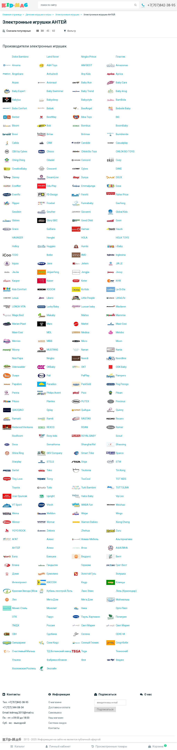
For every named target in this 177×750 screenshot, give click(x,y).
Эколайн (47, 668)
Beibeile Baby (118, 108)
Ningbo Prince (84, 56)
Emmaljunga (83, 186)
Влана (11, 565)
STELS (45, 461)
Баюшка (46, 556)
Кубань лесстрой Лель (54, 591)
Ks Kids (80, 289)
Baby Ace (82, 82)
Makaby (46, 315)
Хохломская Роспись (19, 668)
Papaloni (12, 384)
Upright (46, 496)
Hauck (114, 229)
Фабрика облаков (52, 660)
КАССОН (46, 582)
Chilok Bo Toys (84, 151)
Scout (114, 436)
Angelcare (13, 74)
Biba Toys (82, 117)
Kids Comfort (14, 289)
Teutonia (81, 470)
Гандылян (47, 565)
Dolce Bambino (16, 56)
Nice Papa (13, 358)
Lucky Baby (48, 306)
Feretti (80, 194)
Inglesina (115, 255)
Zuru (113, 530)
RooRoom (13, 436)
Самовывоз (55, 712)
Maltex (80, 315)
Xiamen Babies (85, 522)
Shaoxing (116, 444)
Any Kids (81, 74)
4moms (12, 65)
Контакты (53, 728)
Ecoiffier (12, 186)
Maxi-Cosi (116, 324)
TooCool (81, 479)
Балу (10, 556)
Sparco (115, 453)
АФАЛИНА (117, 548)
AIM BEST (82, 65)
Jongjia (80, 272)
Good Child (82, 220)
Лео (10, 599)
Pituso (11, 401)
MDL (44, 332)
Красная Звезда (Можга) (20, 591)
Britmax (81, 134)
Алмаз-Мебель (85, 539)
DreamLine (48, 177)
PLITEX (80, 401)
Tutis (44, 487)
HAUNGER (13, 237)
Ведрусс (81, 556)
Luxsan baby (83, 306)
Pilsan (114, 392)
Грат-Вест (116, 565)
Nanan (80, 349)
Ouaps (11, 375)
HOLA (79, 237)
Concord (81, 160)
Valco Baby (82, 496)
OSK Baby (116, 367)
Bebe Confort (15, 108)
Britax (45, 134)
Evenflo (11, 194)
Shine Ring (13, 453)
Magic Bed (13, 315)
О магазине (55, 702)
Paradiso (46, 384)
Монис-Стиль (15, 608)
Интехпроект (15, 582)
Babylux (12, 99)
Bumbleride (117, 134)
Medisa (80, 332)
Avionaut (47, 82)
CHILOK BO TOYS (120, 151)
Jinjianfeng (48, 272)
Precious (115, 401)
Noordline (116, 358)
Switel (11, 470)
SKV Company (49, 453)
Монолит (47, 608)
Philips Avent (49, 392)
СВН (10, 634)
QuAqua (81, 410)
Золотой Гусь (84, 573)
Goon (114, 220)
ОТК (10, 616)
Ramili (45, 418)
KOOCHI (46, 289)
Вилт (113, 556)
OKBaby (46, 367)
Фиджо (115, 660)
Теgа (79, 651)
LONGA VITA (14, 306)
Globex (11, 220)
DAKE (114, 168)
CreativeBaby (15, 168)
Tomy (45, 479)
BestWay (46, 117)
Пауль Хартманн (86, 616)
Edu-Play (46, 186)
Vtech (45, 504)
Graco (10, 229)
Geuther (46, 211)
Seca (10, 444)
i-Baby (114, 246)
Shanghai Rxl (83, 444)
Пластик (115, 56)
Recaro (115, 418)
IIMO (79, 255)
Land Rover (48, 56)
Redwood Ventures (18, 427)
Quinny (114, 410)
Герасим (81, 565)
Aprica (114, 74)
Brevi (10, 134)
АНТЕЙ (11, 548)
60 (53, 30)
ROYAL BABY (84, 436)
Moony (11, 349)
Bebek (45, 108)
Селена (81, 634)
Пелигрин (116, 616)
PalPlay (80, 375)
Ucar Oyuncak (15, 496)
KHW (113, 280)
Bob (44, 125)
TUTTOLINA (117, 487)
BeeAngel (82, 108)
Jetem (80, 263)
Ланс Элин (82, 591)
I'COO (10, 255)
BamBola (116, 99)
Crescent (47, 168)
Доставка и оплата (59, 707)
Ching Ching (14, 160)
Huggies (46, 246)
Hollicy (11, 246)
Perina (11, 392)
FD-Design (47, 194)
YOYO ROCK (14, 530)
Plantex (46, 401)
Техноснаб (117, 651)
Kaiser (45, 280)
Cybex (80, 168)
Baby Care (116, 82)
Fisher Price (117, 194)
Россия (46, 625)
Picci (79, 392)
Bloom (11, 125)
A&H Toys (47, 65)
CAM (44, 143)
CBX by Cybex (15, 151)
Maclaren (116, 306)
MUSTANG (47, 349)
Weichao (115, 504)
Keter (79, 280)
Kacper (11, 280)
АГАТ (10, 539)
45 (47, 30)
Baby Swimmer (50, 91)
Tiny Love (12, 479)
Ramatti (12, 418)
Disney (11, 177)
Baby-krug (116, 91)
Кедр (79, 582)
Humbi (80, 246)
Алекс (45, 539)
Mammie (116, 315)
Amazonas (117, 65)
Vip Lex (115, 496)
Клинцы (115, 582)
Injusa (10, 263)
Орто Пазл (116, 608)
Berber (11, 117)
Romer (114, 427)
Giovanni (81, 211)
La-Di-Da (115, 289)
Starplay (12, 461)
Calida (11, 143)
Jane (44, 263)
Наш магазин (55, 717)
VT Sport (12, 504)
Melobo (115, 332)
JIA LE (114, 263)
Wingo (114, 513)
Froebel (46, 203)
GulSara (46, 229)
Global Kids (117, 211)
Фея (79, 660)
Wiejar (80, 513)
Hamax (80, 229)
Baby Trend (83, 91)
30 (42, 30)
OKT (79, 367)
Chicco (45, 151)
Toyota (11, 487)
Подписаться (105, 709)
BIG (112, 117)
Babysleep (47, 99)
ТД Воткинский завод (54, 651)
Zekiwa (46, 530)
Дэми (11, 573)
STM (113, 461)
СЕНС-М (115, 634)
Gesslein (12, 211)
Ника (79, 608)
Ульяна (12, 660)
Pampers (116, 375)
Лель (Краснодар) (121, 591)
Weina (11, 513)
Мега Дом (47, 599)
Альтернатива (119, 539)
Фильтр (71, 30)
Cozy (113, 160)
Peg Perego (117, 384)
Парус (45, 616)
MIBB (44, 341)
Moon (114, 341)
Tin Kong (115, 470)
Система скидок (57, 723)
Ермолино (47, 573)
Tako (44, 470)
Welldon (46, 513)
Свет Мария (83, 625)
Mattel (80, 324)
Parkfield (81, 384)
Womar (46, 522)
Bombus (81, 125)
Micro (79, 341)
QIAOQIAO (13, 410)
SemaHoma (48, 444)
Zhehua (81, 530)
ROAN (80, 427)
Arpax (11, 82)
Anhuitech (47, 74)
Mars (44, 324)
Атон (79, 548)
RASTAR (81, 418)
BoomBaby (117, 125)
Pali (44, 375)
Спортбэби (117, 642)
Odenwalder (14, 367)
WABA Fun (82, 504)
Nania (114, 349)
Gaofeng (115, 203)
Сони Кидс (48, 642)
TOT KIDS (116, 479)
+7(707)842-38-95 (161, 5)
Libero (45, 298)
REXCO (45, 427)
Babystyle (82, 99)
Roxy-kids (47, 436)
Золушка (116, 573)
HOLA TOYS (117, 237)
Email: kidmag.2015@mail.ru (18, 712)
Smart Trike (83, 453)
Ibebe (45, 255)
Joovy (114, 272)
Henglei (46, 237)
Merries (11, 341)
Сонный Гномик (85, 642)
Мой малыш (117, 599)
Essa (113, 186)
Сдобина (47, 634)
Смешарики (14, 642)
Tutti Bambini (84, 487)
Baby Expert (14, 91)
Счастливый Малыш (19, 651)
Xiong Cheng (118, 522)
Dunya (80, 177)
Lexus (10, 298)
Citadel (45, 160)
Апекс (45, 548)
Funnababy (82, 203)
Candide (81, 143)
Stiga (79, 461)
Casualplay (117, 143)
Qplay (45, 410)
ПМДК (11, 625)
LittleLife (115, 298)
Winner (11, 522)
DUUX (114, 177)
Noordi (80, 358)
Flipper (11, 203)
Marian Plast (14, 324)
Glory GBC (47, 220)
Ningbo (45, 358)
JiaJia (11, 272)
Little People (83, 298)
